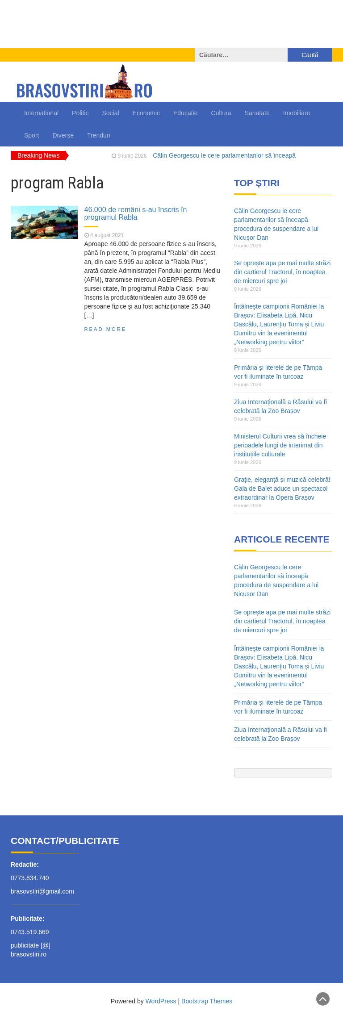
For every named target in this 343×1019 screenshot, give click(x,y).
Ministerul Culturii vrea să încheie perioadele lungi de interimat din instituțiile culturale (280, 445)
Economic (146, 113)
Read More (105, 329)
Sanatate (257, 113)
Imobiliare (296, 113)
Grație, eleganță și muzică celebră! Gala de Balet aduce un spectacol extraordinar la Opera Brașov (282, 488)
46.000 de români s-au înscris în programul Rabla (135, 213)
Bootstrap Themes (206, 1001)
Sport (31, 135)
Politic (80, 113)
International (41, 113)
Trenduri (98, 135)
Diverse (62, 135)
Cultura (221, 113)
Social (110, 113)
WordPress (161, 1001)
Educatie (185, 113)
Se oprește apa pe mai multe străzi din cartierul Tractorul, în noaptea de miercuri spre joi (282, 271)
